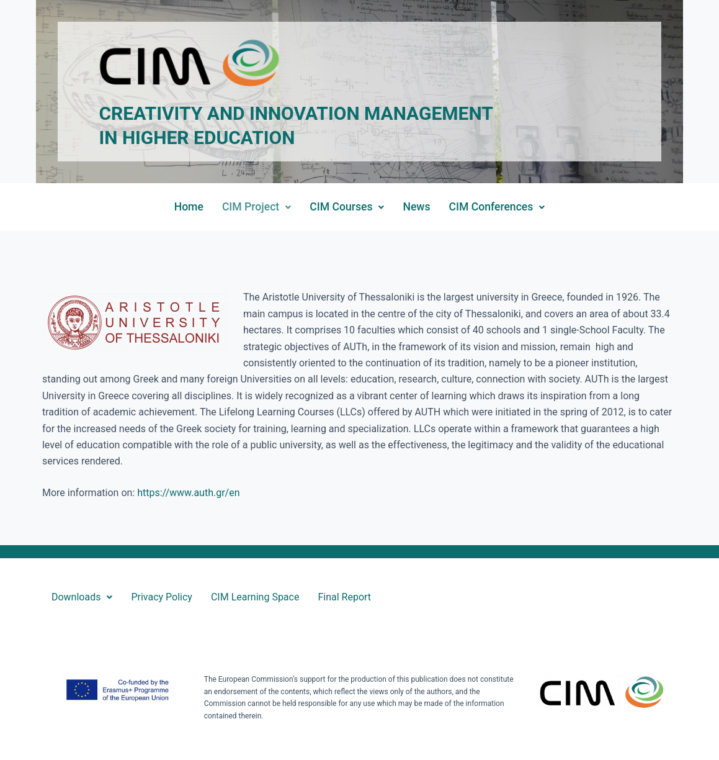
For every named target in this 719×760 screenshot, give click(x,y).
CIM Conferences (497, 207)
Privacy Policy (161, 597)
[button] (256, 207)
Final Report (344, 597)
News (416, 207)
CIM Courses (347, 207)
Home (188, 207)
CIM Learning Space (255, 597)
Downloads (81, 597)
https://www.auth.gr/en (188, 493)
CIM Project (256, 207)
